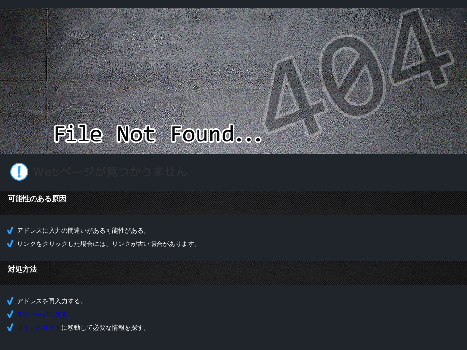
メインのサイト (39, 327)
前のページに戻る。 (45, 314)
